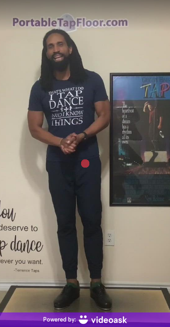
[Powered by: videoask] (85, 319)
